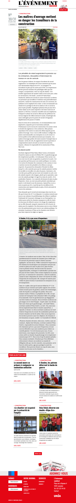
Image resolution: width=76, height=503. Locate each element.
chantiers (30, 68)
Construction (24, 13)
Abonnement (42, 481)
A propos (26, 484)
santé (35, 68)
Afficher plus (38, 454)
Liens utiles (26, 493)
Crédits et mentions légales (15, 500)
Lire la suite (17, 381)
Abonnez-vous (63, 10)
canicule (21, 68)
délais (25, 68)
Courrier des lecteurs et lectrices (30, 489)
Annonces (41, 484)
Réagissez (12, 24)
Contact (56, 491)
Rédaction (26, 486)
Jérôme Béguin (55, 27)
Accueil (25, 481)
